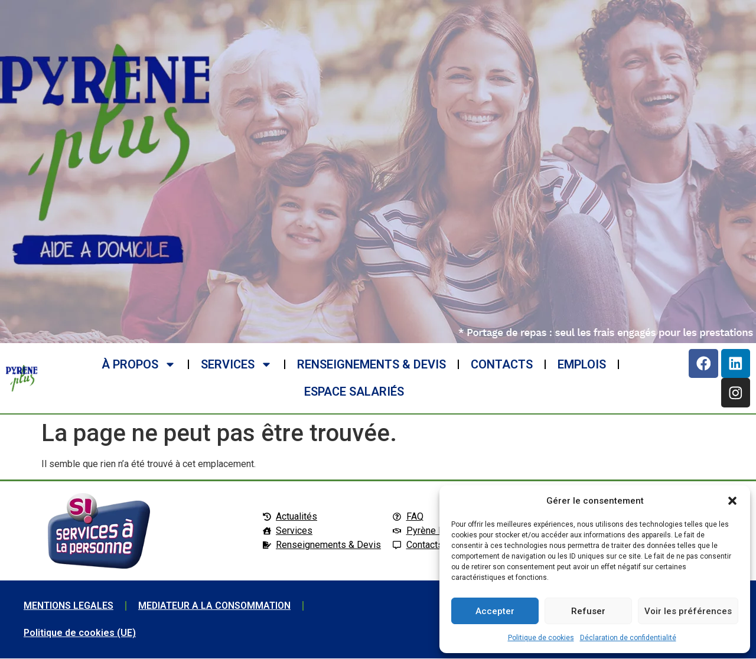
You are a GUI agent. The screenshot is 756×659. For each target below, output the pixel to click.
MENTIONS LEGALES (68, 606)
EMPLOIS (581, 365)
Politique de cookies (541, 638)
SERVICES (236, 365)
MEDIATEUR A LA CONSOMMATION (214, 606)
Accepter (494, 611)
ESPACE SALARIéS (354, 392)
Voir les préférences (688, 611)
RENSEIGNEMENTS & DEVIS (370, 365)
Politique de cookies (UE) (80, 633)
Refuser (588, 611)
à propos (138, 365)
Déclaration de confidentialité (628, 638)
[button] (732, 501)
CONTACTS (501, 365)
